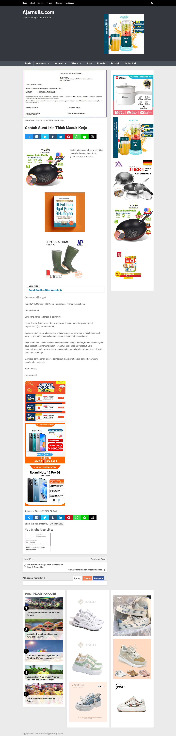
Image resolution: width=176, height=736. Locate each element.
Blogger (87, 576)
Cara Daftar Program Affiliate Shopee (85, 564)
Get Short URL (56, 524)
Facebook (98, 576)
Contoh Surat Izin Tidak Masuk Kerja (56, 128)
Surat (55, 511)
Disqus (77, 576)
